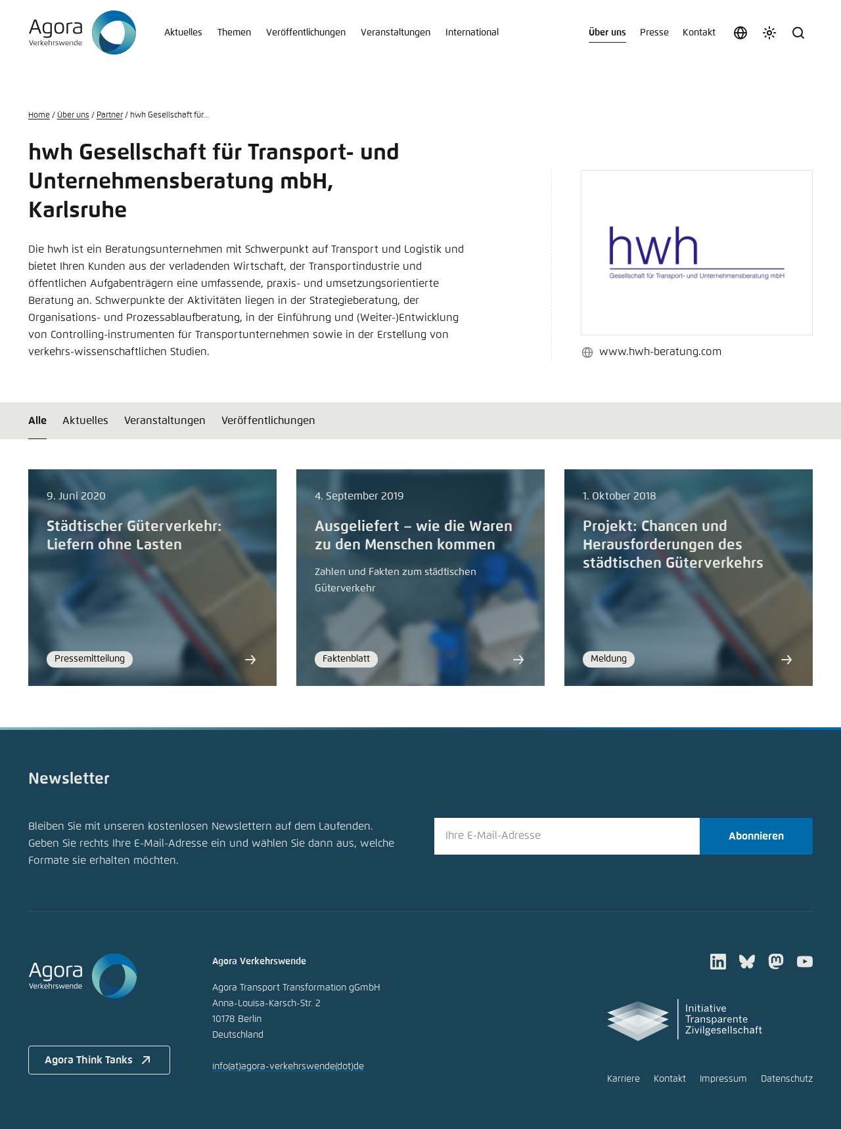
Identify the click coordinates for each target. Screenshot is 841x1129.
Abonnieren (756, 836)
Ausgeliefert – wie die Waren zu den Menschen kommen (413, 536)
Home (39, 115)
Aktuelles (183, 32)
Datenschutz (787, 1079)
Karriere (623, 1079)
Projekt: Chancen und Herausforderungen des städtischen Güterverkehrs (673, 545)
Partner (110, 115)
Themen (234, 32)
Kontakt (699, 32)
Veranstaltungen (395, 32)
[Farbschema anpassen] (769, 32)
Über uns (607, 32)
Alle (37, 420)
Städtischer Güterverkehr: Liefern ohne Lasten (134, 536)
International (472, 32)
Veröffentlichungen (306, 32)
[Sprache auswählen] (740, 32)
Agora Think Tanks (99, 1060)
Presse (654, 32)
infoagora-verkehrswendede (288, 1066)
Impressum (723, 1079)
